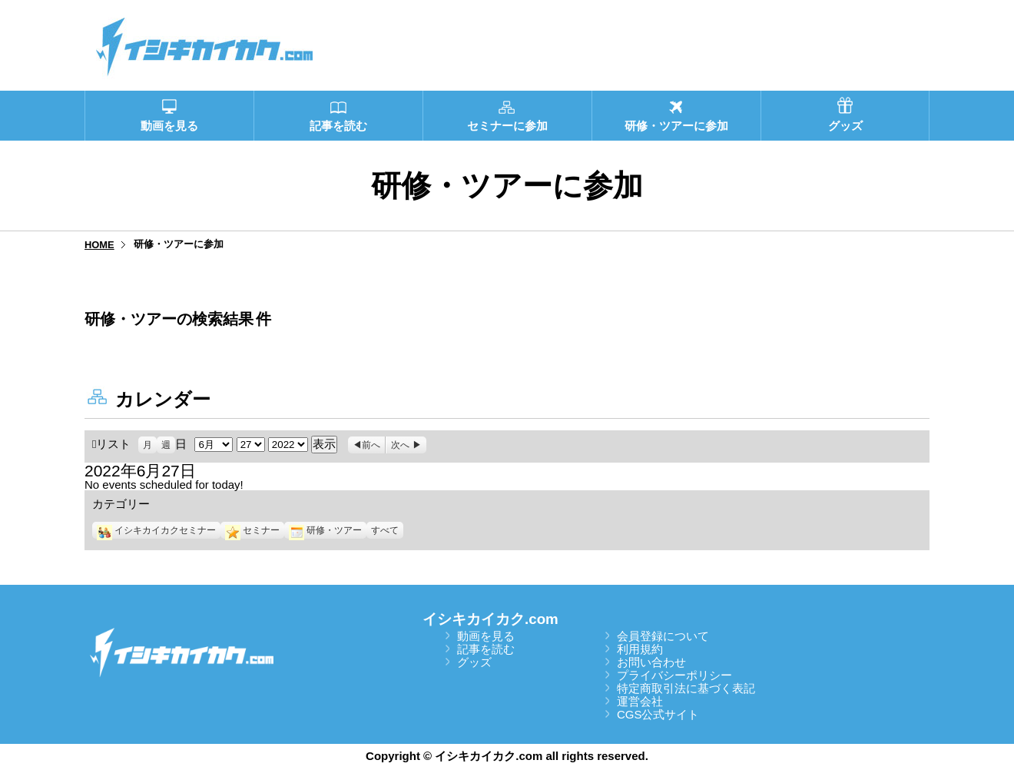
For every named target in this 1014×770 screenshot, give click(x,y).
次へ (400, 445)
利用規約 (640, 648)
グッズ (474, 662)
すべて (385, 530)
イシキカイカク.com (490, 619)
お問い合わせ (651, 662)
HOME (99, 245)
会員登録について (663, 635)
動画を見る (486, 635)
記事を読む (486, 648)
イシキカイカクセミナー (156, 530)
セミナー (252, 530)
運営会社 (640, 701)
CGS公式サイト (658, 714)
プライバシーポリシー (674, 675)
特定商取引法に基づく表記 (686, 688)
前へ (371, 445)
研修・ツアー (325, 530)
